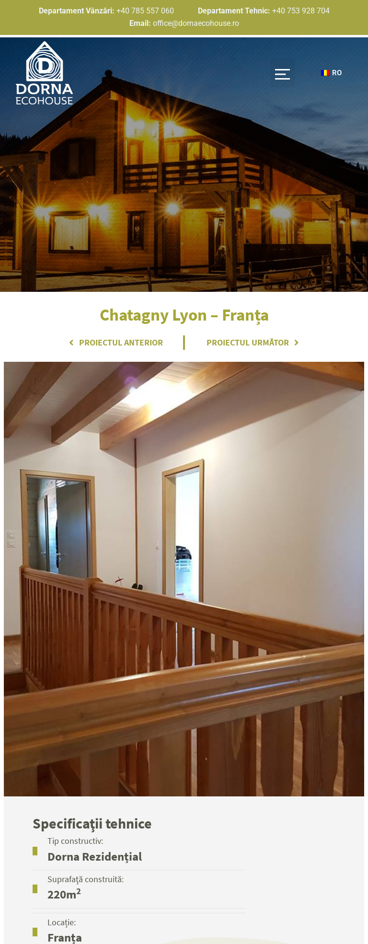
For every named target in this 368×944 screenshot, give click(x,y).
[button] (280, 70)
